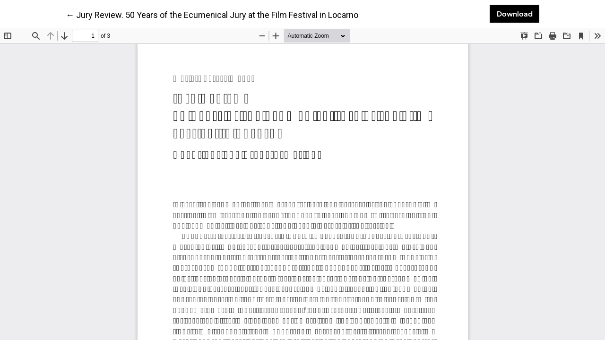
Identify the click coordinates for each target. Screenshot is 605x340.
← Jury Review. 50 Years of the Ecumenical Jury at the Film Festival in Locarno (212, 14)
